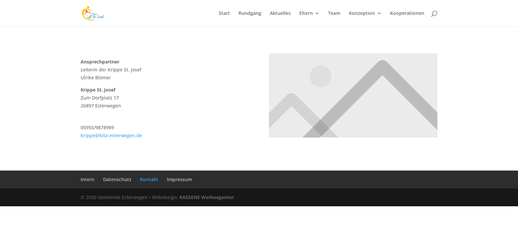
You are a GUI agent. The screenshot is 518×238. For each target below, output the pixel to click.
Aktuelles (280, 13)
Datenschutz (117, 179)
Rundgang (250, 13)
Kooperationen (407, 13)
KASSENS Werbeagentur (206, 197)
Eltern (306, 13)
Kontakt (149, 179)
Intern (87, 179)
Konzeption (362, 13)
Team (334, 13)
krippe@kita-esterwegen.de (111, 135)
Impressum (179, 179)
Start (224, 13)
